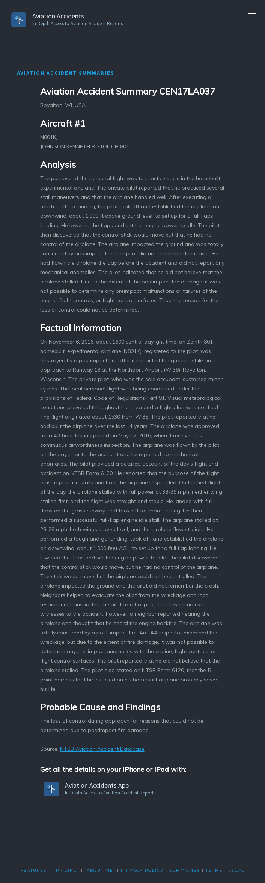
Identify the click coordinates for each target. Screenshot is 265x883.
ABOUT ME (100, 870)
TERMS (214, 870)
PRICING (66, 870)
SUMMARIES (184, 870)
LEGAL (236, 870)
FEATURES (34, 870)
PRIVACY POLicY (142, 870)
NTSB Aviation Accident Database (102, 749)
